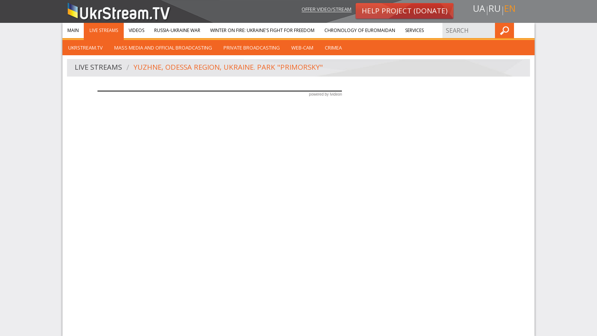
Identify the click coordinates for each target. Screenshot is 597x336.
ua (477, 10)
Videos (136, 30)
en (511, 10)
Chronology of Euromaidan (359, 30)
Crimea (333, 47)
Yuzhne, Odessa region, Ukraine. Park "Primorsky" (237, 68)
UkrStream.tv (85, 47)
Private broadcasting (251, 47)
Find (527, 30)
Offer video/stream (321, 10)
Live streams (103, 30)
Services (414, 30)
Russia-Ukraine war (177, 30)
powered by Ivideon (325, 94)
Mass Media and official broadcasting (163, 47)
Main (73, 30)
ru (494, 10)
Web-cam (302, 47)
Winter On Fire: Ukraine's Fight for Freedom (262, 30)
